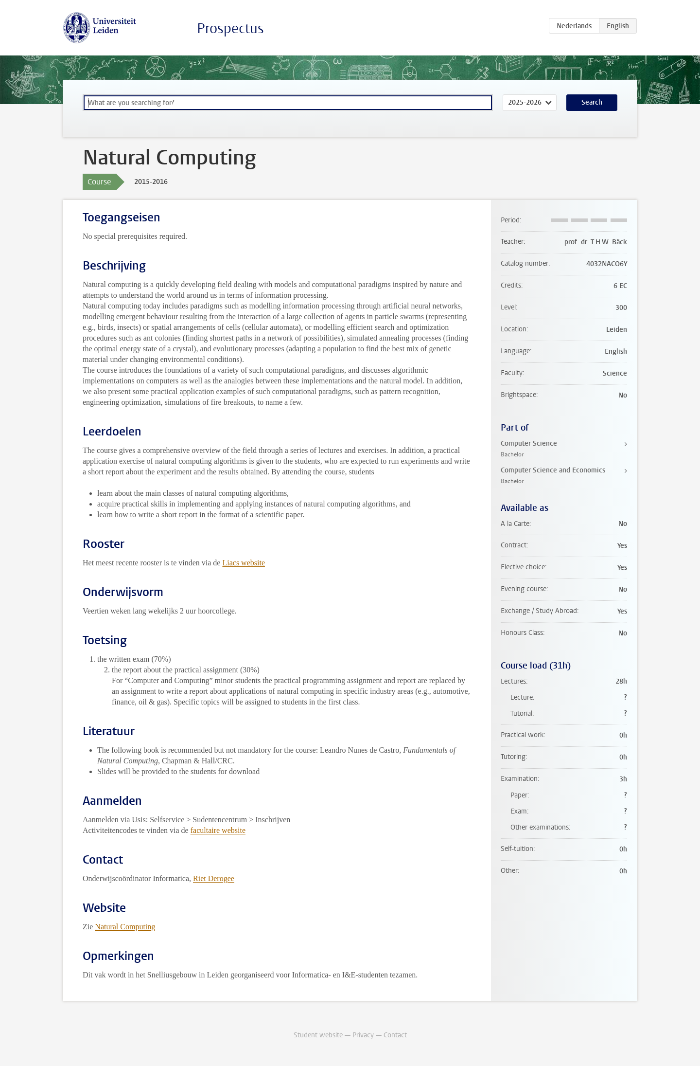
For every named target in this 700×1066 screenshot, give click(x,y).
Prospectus (230, 28)
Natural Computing (125, 926)
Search (591, 102)
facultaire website (218, 830)
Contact (395, 1035)
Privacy (363, 1035)
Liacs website (243, 563)
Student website (318, 1035)
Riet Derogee (213, 878)
